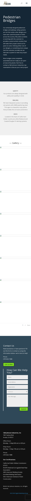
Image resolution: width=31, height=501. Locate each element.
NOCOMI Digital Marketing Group (19, 493)
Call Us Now (9, 364)
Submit (23, 409)
